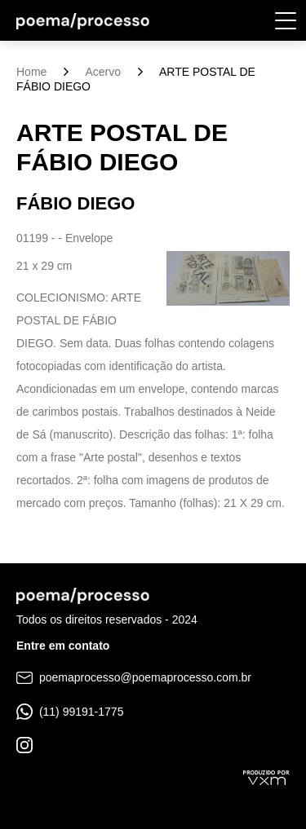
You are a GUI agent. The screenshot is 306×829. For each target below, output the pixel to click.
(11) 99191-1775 (69, 711)
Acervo (103, 71)
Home (31, 71)
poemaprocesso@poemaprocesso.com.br (133, 677)
